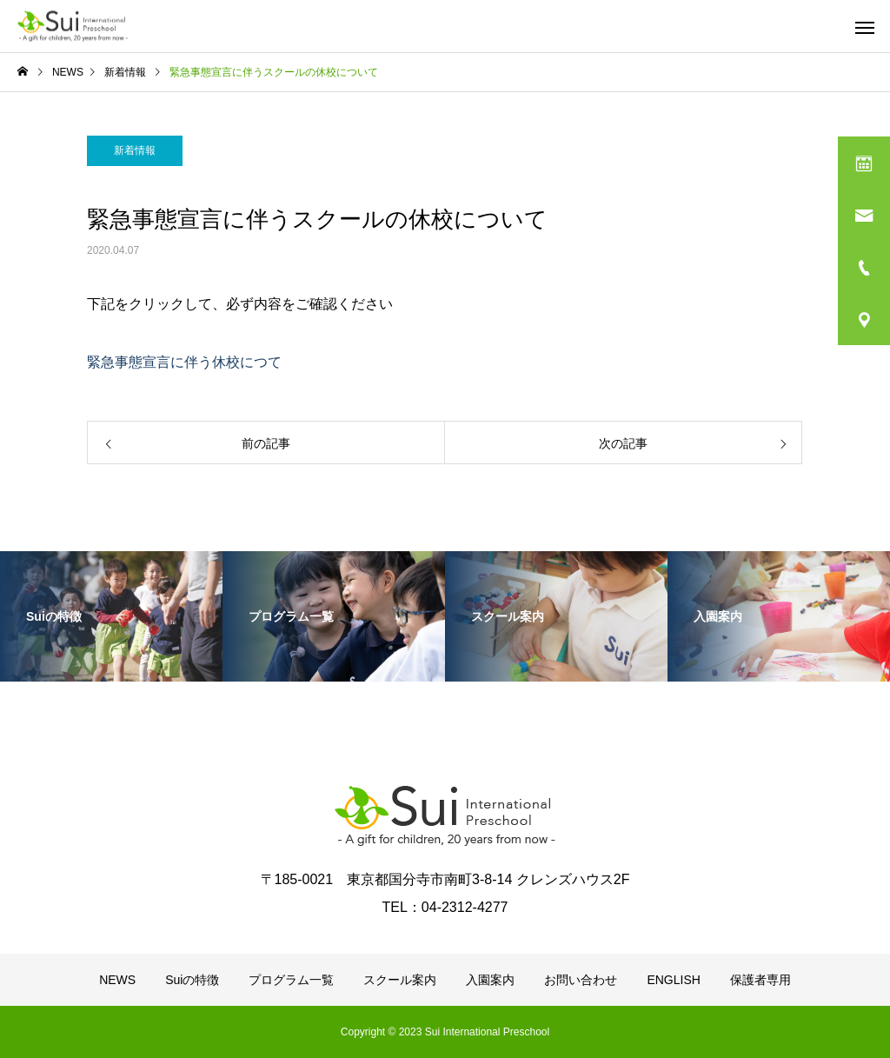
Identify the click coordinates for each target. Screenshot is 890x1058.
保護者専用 (760, 980)
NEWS (117, 980)
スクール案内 (399, 980)
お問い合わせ (580, 980)
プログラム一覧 (291, 980)
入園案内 (490, 980)
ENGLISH (673, 980)
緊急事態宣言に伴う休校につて (184, 362)
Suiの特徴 (192, 980)
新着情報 (135, 150)
